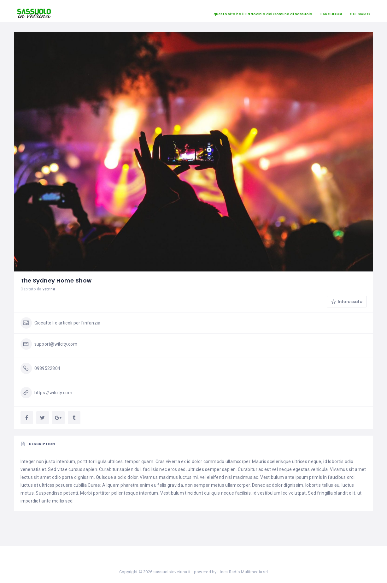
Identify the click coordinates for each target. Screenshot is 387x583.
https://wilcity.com (53, 392)
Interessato (347, 302)
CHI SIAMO (360, 13)
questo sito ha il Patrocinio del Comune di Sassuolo (263, 13)
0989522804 (47, 368)
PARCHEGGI (331, 13)
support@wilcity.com (55, 344)
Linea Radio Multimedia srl (243, 571)
